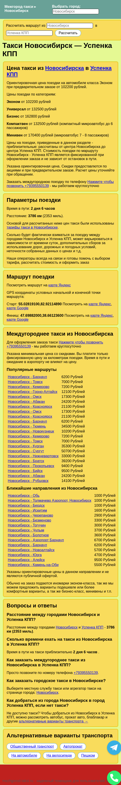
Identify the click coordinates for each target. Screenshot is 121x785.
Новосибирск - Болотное (28, 535)
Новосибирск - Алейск (26, 560)
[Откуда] (70, 25)
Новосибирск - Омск (24, 397)
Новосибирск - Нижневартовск (33, 456)
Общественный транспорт (32, 746)
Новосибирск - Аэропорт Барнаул (36, 540)
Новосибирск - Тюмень (27, 426)
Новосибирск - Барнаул (27, 377)
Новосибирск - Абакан (26, 402)
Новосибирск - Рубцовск (28, 481)
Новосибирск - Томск (25, 382)
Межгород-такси (19, 7)
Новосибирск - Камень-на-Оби (33, 565)
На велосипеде (59, 755)
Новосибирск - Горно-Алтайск (32, 392)
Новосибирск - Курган (26, 446)
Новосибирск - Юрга (25, 555)
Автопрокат (73, 746)
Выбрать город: (66, 6)
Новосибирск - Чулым (26, 530)
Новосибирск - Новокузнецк (31, 431)
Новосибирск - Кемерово (28, 387)
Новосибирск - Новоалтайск (31, 550)
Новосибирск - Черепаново (30, 515)
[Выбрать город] (75, 11)
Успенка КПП (92, 627)
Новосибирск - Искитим (27, 510)
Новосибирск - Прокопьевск (31, 466)
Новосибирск (16, 11)
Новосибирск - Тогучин (27, 525)
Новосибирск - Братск (26, 461)
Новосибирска (64, 68)
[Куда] (29, 33)
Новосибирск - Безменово (29, 520)
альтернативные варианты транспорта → (53, 721)
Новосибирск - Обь (24, 495)
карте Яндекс (59, 285)
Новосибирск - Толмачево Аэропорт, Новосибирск (49, 500)
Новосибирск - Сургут (26, 451)
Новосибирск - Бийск (25, 471)
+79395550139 (86, 673)
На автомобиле (24, 755)
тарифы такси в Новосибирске (32, 227)
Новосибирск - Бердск (26, 505)
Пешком (88, 755)
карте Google (17, 308)
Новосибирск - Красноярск (30, 406)
